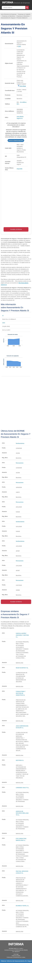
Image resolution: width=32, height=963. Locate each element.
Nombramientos (20, 443)
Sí (2, 315)
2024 (3, 322)
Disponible (19, 168)
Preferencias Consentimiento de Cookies (16, 957)
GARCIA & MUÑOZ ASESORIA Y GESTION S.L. (22, 635)
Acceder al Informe (16, 229)
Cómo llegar (22, 86)
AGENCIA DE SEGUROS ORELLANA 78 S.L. (22, 813)
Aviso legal (16, 954)
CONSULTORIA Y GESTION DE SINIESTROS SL (20, 693)
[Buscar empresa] (14, 7)
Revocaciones (19, 463)
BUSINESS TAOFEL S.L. (22, 905)
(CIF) (19, 46)
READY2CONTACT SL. (22, 667)
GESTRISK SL (20, 760)
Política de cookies (16, 955)
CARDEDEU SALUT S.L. (22, 787)
